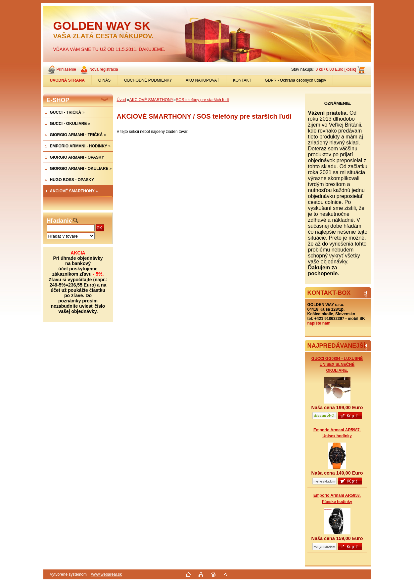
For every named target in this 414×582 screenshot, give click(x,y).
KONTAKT (242, 80)
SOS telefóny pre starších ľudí (202, 99)
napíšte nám (319, 323)
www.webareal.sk (106, 574)
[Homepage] (67, 80)
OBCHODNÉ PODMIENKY (148, 80)
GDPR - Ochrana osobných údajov (295, 80)
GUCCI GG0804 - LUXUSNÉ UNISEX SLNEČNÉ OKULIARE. (337, 364)
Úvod (121, 99)
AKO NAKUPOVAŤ (202, 80)
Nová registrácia (103, 69)
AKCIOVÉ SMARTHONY (151, 99)
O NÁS (104, 80)
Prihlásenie (66, 69)
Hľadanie (59, 220)
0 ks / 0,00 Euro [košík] (335, 69)
